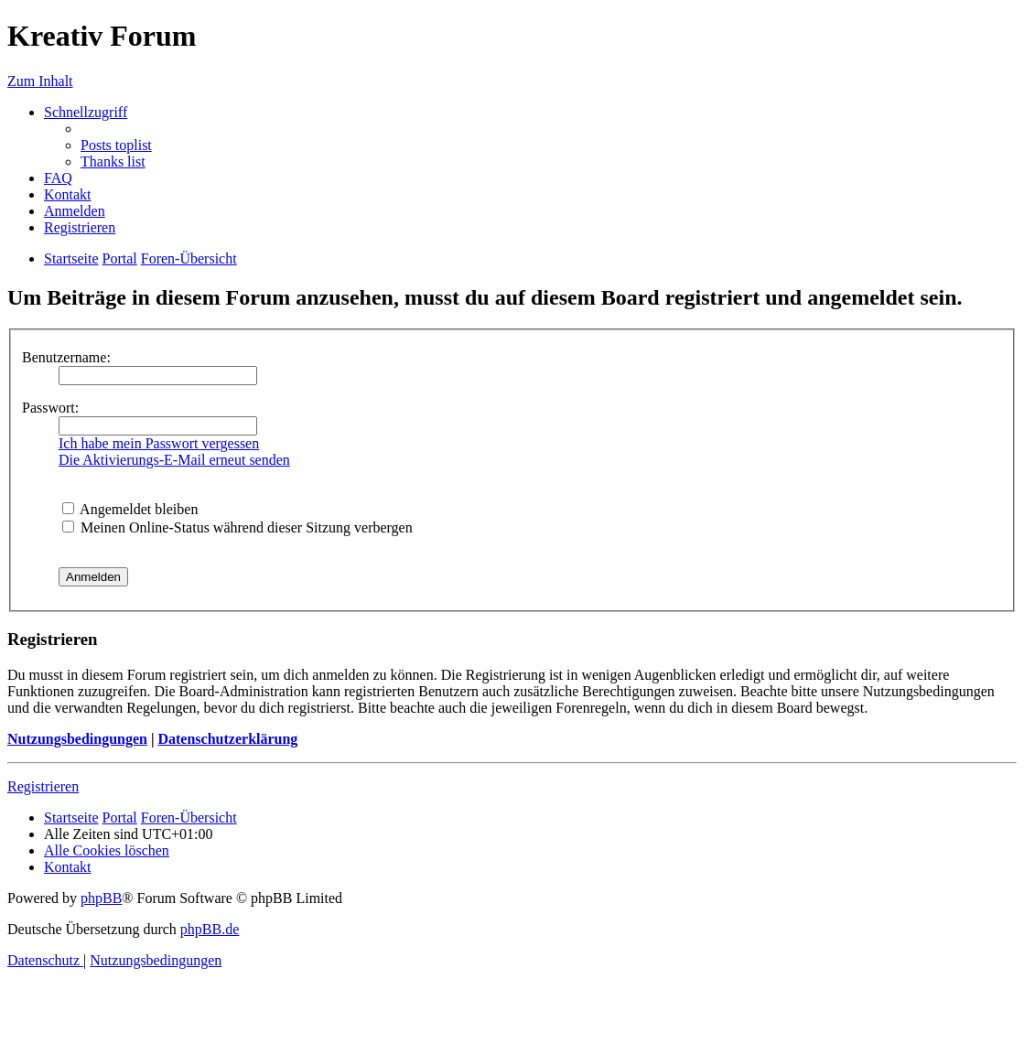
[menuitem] (116, 145)
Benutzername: (66, 357)
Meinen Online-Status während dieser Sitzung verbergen (237, 527)
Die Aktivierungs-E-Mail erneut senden (174, 460)
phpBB (101, 898)
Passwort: (50, 407)
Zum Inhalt (40, 81)
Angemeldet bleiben (130, 509)
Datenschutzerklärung (227, 739)
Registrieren (43, 786)
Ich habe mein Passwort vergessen (159, 443)
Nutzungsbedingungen (77, 739)
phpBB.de (209, 929)
